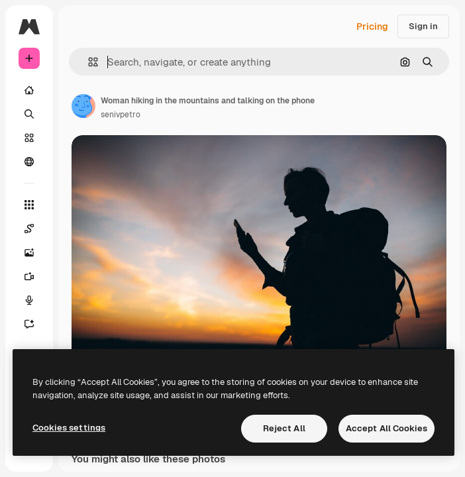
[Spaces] (29, 228)
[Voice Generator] (29, 300)
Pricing (372, 26)
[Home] (29, 90)
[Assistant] (29, 324)
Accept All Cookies (386, 428)
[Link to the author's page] (83, 106)
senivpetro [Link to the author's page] (120, 114)
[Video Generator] (29, 276)
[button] (88, 62)
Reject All (284, 428)
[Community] (29, 161)
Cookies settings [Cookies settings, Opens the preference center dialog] (68, 427)
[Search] (29, 114)
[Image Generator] (29, 252)
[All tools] (29, 204)
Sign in (423, 26)
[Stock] (29, 137)
